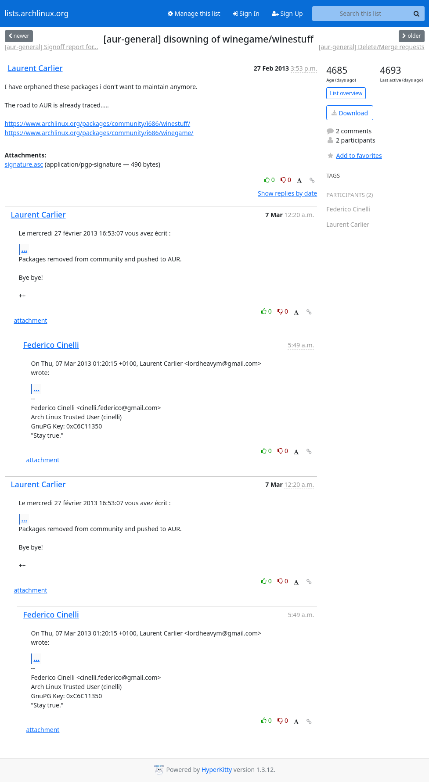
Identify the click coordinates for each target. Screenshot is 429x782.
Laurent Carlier (35, 68)
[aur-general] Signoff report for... (51, 47)
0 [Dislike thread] (286, 179)
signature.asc (24, 164)
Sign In (246, 13)
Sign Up (287, 13)
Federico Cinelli (51, 344)
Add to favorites (354, 155)
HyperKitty (217, 770)
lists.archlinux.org (37, 13)
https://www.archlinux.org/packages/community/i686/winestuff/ (98, 123)
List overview (346, 93)
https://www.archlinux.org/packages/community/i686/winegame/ (99, 133)
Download (350, 113)
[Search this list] (360, 13)
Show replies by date (287, 193)
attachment (30, 320)
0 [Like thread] (270, 179)
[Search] (417, 13)
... (25, 249)
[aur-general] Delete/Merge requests (372, 47)
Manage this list (194, 13)
